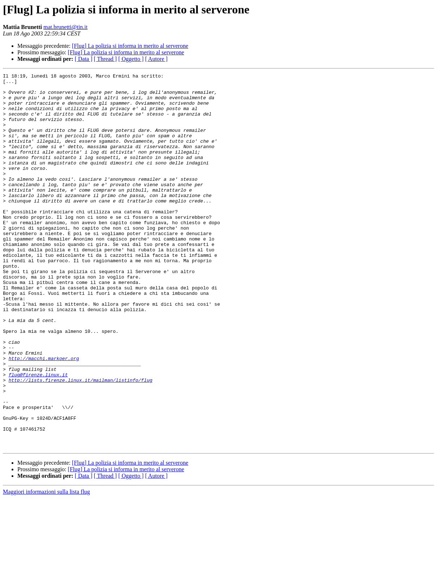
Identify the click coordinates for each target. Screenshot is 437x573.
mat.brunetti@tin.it (65, 27)
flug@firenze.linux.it (38, 435)
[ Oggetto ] (130, 59)
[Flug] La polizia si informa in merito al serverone (130, 46)
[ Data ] (84, 59)
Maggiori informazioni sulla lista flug (46, 567)
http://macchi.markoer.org (44, 416)
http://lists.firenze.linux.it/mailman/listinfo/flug (81, 442)
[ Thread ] (105, 59)
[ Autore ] (156, 59)
